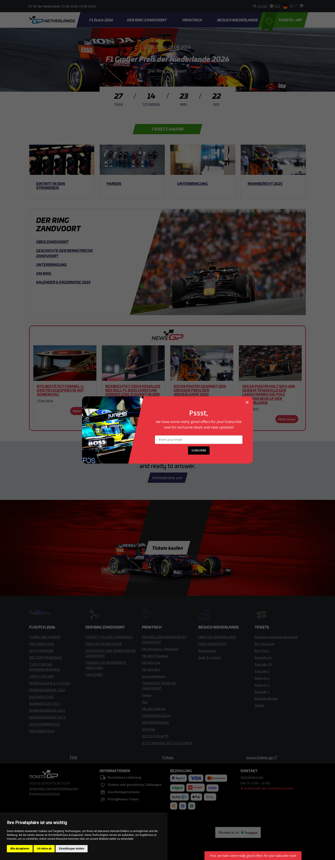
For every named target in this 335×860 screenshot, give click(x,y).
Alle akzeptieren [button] (19, 848)
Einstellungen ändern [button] (71, 848)
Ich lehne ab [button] (44, 848)
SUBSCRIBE (198, 450)
